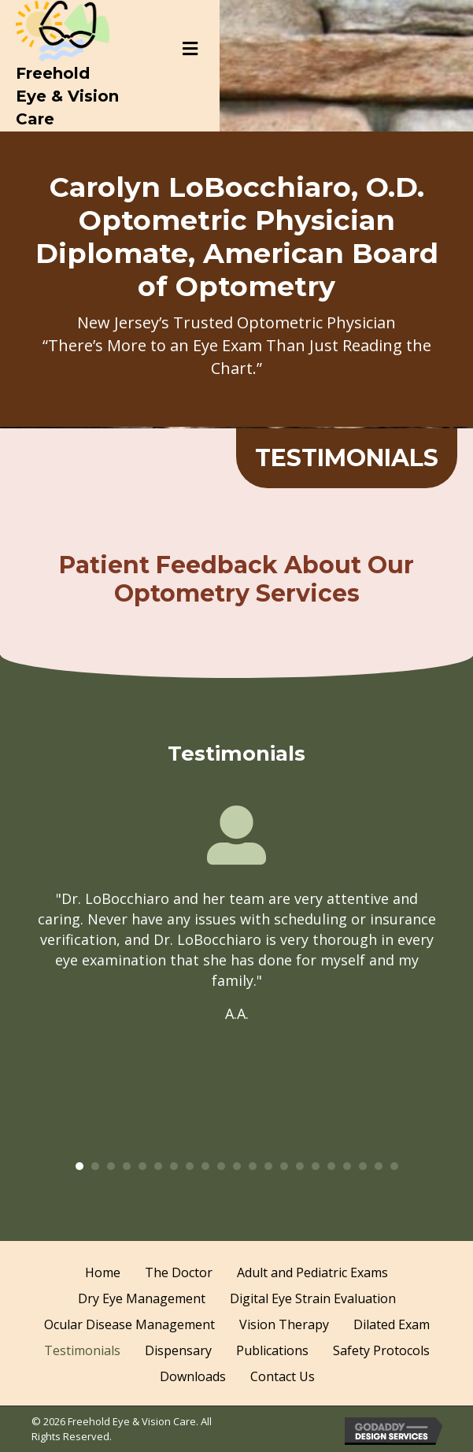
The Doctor (178, 1272)
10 (221, 1166)
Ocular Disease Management (129, 1324)
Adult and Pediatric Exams (312, 1272)
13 (268, 1166)
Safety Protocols (381, 1350)
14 (284, 1166)
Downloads (193, 1376)
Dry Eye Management (141, 1298)
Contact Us (282, 1376)
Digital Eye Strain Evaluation (313, 1298)
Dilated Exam (391, 1324)
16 (316, 1166)
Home (102, 1272)
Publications (272, 1350)
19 (363, 1166)
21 (394, 1166)
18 (347, 1166)
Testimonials (82, 1350)
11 (237, 1166)
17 (331, 1166)
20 (378, 1166)
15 (300, 1166)
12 (253, 1166)
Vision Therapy (284, 1324)
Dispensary (178, 1350)
